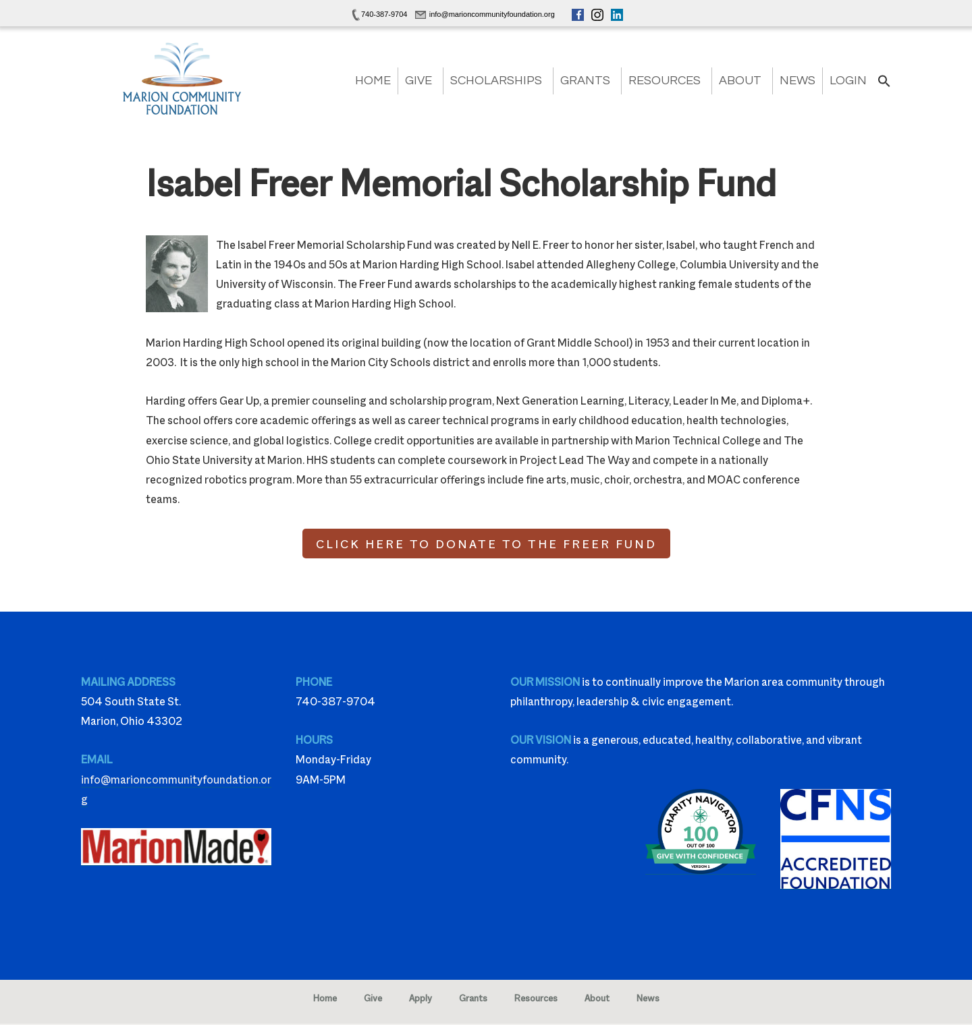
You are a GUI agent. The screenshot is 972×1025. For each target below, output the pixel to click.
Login (848, 80)
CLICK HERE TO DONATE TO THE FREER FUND (486, 543)
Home (373, 80)
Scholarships (496, 80)
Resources (664, 80)
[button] (884, 85)
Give (418, 80)
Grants (585, 80)
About (740, 80)
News (797, 80)
